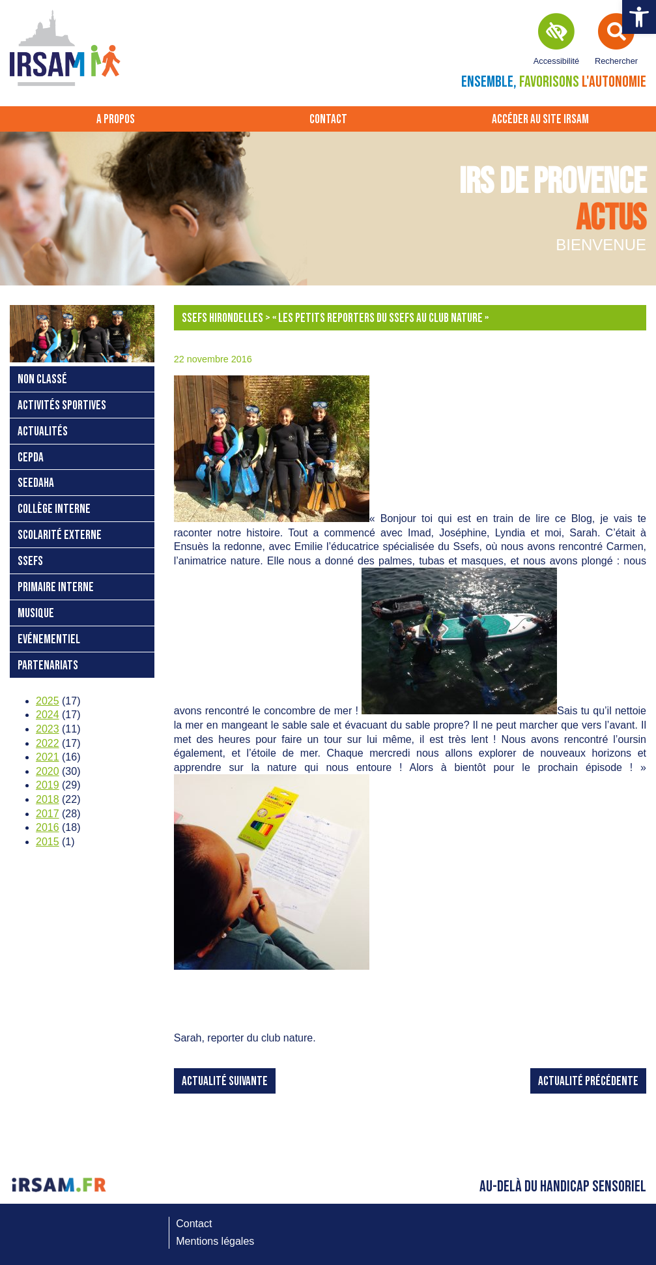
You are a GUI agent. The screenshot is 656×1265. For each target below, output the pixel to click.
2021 (47, 757)
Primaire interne (56, 587)
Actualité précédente (588, 1081)
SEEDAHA (36, 483)
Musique (36, 613)
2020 (47, 771)
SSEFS (30, 561)
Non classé (42, 379)
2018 (47, 799)
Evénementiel (49, 639)
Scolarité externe (60, 535)
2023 (47, 728)
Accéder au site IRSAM (540, 119)
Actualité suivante (225, 1081)
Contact (328, 119)
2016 (47, 827)
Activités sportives (62, 405)
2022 (47, 743)
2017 (47, 813)
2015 (47, 841)
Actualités (43, 431)
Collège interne (54, 509)
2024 (47, 714)
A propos (115, 119)
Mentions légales (215, 1241)
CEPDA (31, 457)
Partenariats (48, 665)
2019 (47, 785)
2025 (47, 700)
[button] (639, 17)
